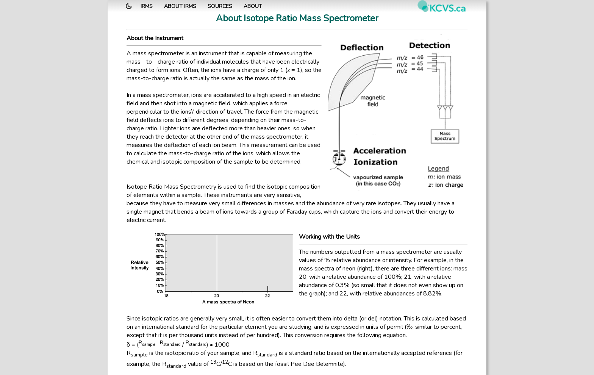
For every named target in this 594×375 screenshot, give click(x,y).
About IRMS (180, 6)
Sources (220, 6)
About (253, 6)
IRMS (147, 6)
